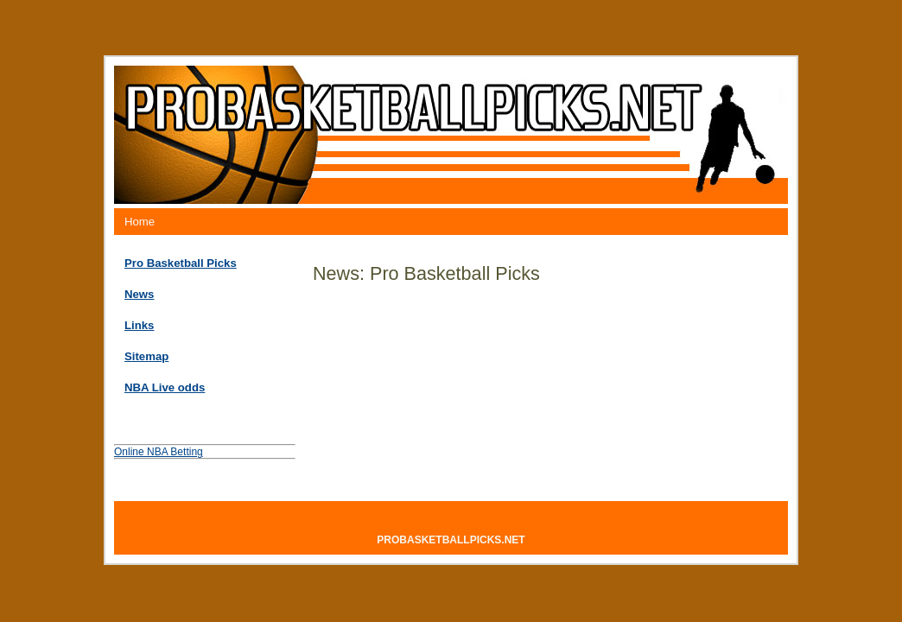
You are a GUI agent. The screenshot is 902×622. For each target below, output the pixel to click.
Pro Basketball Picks (180, 263)
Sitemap (146, 356)
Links (139, 325)
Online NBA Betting (158, 452)
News (139, 294)
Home (139, 221)
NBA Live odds (164, 387)
